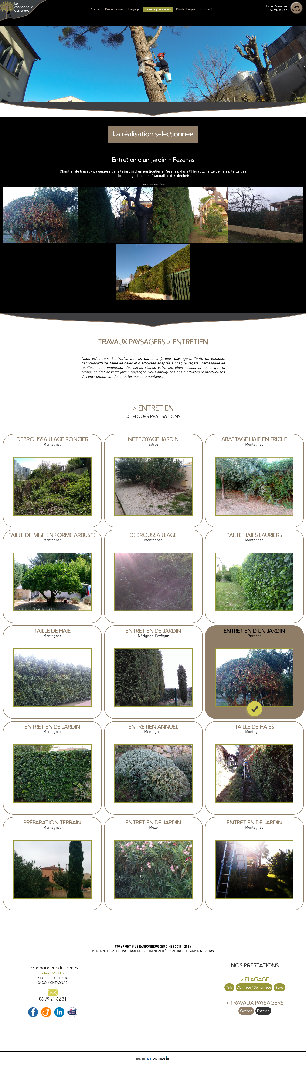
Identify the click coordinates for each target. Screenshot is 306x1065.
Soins (279, 987)
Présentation (114, 9)
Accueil (95, 9)
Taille (229, 987)
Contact (206, 9)
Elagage (133, 9)
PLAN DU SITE (178, 951)
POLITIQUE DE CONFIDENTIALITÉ (144, 951)
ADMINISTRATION (202, 951)
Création (246, 1011)
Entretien (263, 1011)
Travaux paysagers (157, 9)
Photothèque (186, 9)
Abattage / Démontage (254, 987)
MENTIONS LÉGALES (105, 951)
